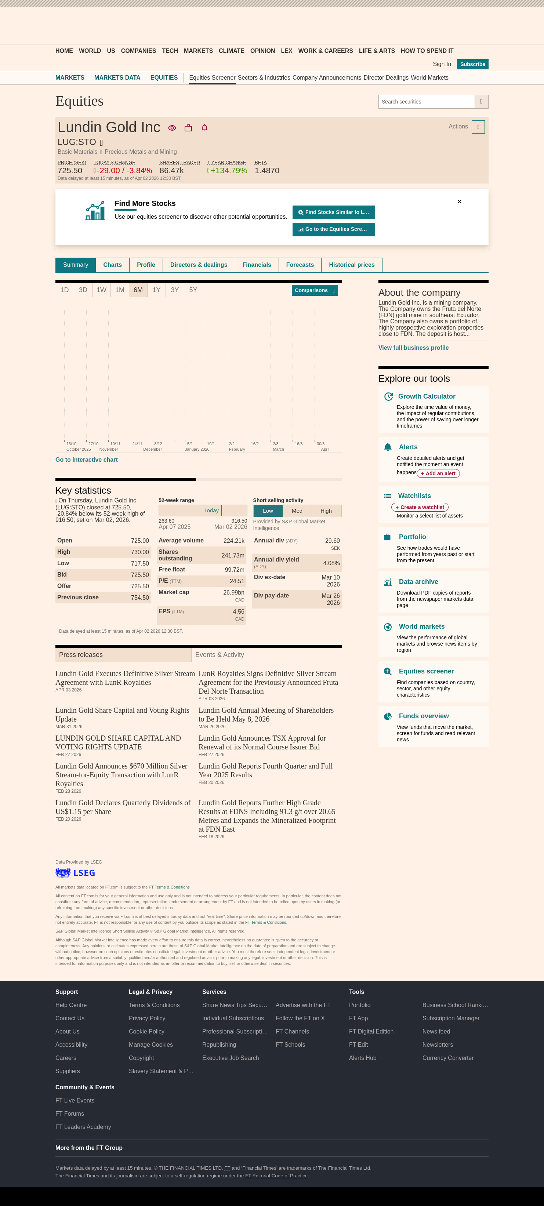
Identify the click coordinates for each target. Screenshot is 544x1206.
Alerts (408, 447)
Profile (146, 265)
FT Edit (358, 1045)
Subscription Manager (451, 1018)
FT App (358, 1018)
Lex (287, 51)
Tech (170, 51)
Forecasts (300, 265)
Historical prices (352, 265)
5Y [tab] (193, 290)
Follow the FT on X (300, 1018)
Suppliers (67, 1071)
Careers (65, 1058)
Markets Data (117, 78)
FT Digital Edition (371, 1031)
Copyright (141, 1058)
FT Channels (292, 1031)
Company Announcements (327, 78)
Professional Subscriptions (235, 1031)
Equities (164, 78)
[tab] (75, 265)
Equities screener (426, 671)
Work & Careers (325, 51)
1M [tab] (119, 290)
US (111, 51)
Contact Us (69, 1018)
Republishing (219, 1045)
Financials (257, 265)
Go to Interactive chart (86, 460)
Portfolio (412, 537)
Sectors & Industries (264, 78)
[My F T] (479, 25)
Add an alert (441, 473)
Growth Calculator (427, 396)
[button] (59, 25)
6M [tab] (138, 290)
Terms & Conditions (154, 1005)
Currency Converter (448, 1058)
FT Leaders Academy (83, 1127)
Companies (138, 51)
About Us (67, 1031)
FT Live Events (74, 1100)
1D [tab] (64, 290)
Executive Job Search (230, 1058)
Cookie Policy (146, 1031)
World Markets (430, 78)
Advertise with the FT (303, 1005)
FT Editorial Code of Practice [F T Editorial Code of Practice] (276, 1175)
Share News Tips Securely (235, 1005)
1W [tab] (101, 290)
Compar (315, 290)
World (90, 51)
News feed (436, 1031)
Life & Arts (377, 51)
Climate (231, 51)
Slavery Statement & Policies (162, 1071)
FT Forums (69, 1114)
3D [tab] (83, 290)
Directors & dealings (199, 265)
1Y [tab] (156, 290)
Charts (112, 265)
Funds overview (424, 716)
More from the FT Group (89, 1148)
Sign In (442, 64)
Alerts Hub (363, 1058)
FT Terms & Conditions (169, 887)
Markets (198, 51)
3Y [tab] (175, 290)
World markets (422, 626)
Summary (75, 265)
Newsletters (437, 1045)
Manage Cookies (151, 1045)
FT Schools (290, 1045)
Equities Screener (212, 78)
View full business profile (413, 348)
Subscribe (472, 64)
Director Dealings (386, 78)
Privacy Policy (147, 1018)
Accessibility (71, 1045)
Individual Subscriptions (233, 1018)
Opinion (262, 51)
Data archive (418, 581)
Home (64, 51)
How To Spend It (427, 51)
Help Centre (71, 1005)
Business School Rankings (455, 1005)
